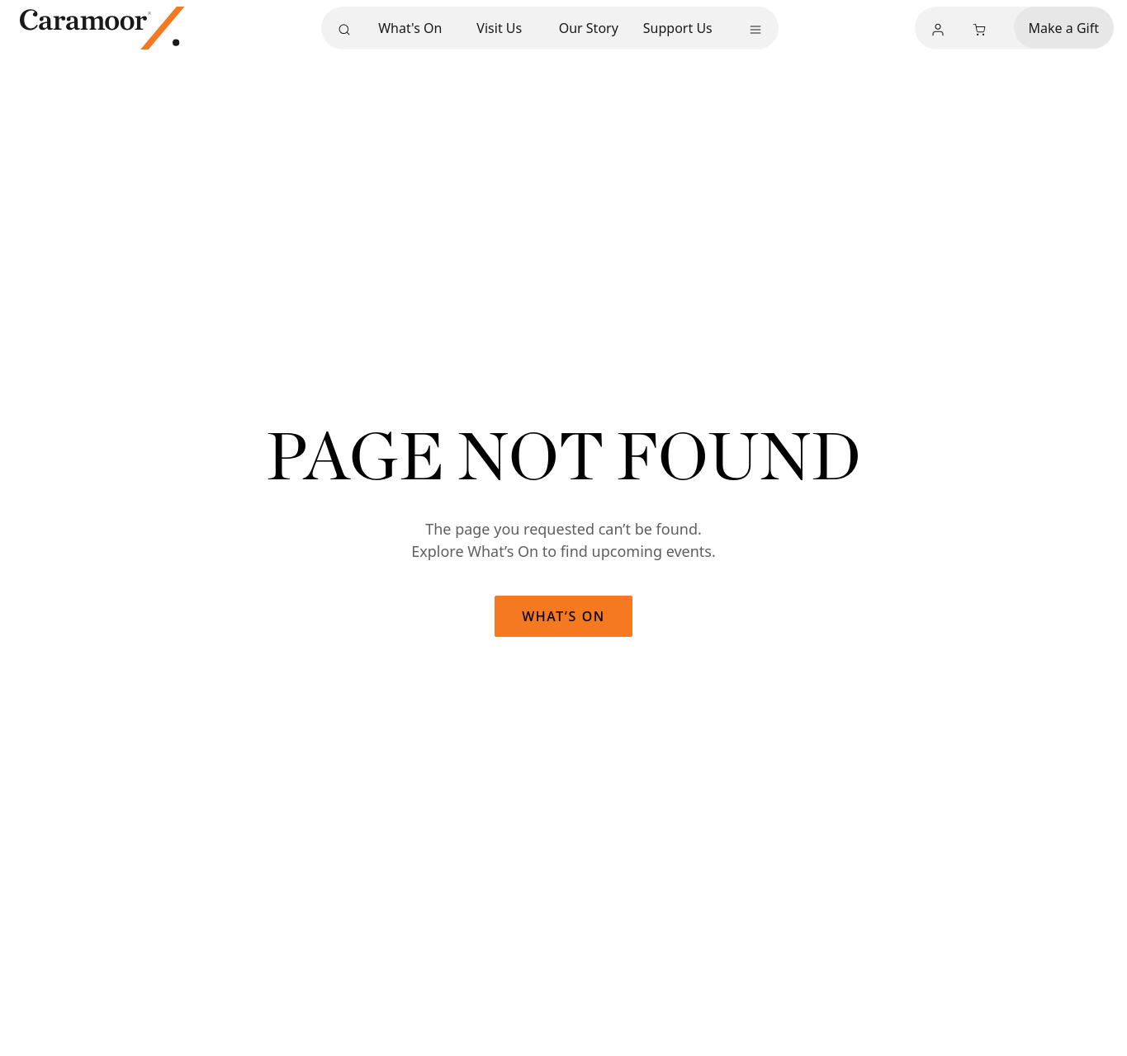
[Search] (344, 29)
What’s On (563, 616)
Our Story (588, 28)
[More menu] (755, 29)
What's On (410, 28)
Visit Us (499, 28)
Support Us (678, 28)
